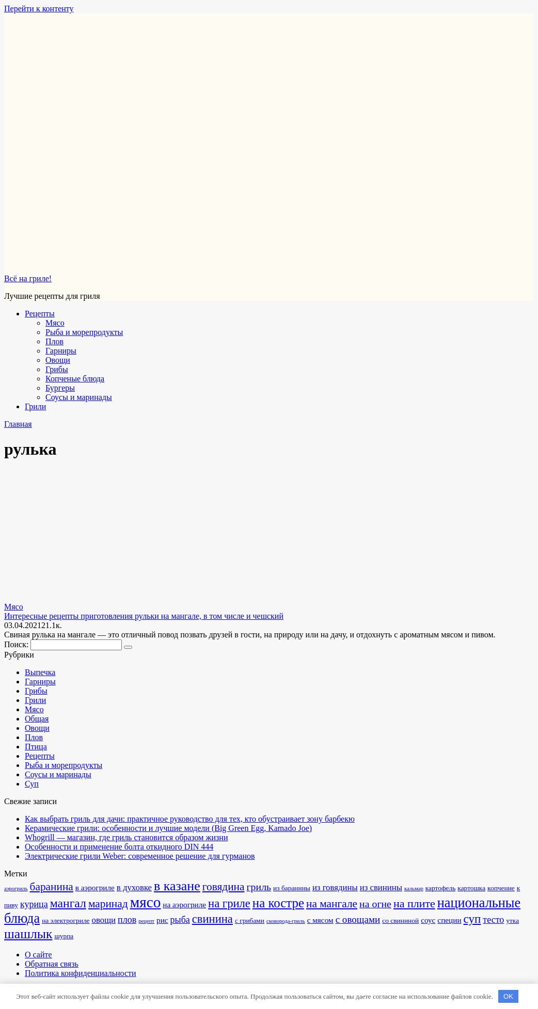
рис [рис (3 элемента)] (162, 920)
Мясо (55, 322)
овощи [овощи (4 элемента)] (104, 920)
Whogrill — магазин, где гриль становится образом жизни (126, 837)
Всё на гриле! (28, 278)
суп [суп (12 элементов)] (472, 918)
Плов (54, 341)
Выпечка (40, 672)
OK (508, 996)
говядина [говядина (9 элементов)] (223, 886)
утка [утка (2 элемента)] (512, 920)
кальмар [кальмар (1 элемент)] (413, 888)
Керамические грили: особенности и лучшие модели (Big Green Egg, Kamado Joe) (168, 828)
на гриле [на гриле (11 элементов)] (229, 903)
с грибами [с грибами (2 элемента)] (249, 920)
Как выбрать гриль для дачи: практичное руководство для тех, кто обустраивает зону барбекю (190, 818)
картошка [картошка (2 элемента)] (471, 888)
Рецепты (40, 313)
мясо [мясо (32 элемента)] (145, 902)
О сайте (38, 954)
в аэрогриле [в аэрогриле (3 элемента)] (95, 887)
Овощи (57, 360)
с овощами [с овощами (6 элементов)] (358, 919)
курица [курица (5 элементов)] (34, 904)
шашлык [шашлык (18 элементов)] (28, 933)
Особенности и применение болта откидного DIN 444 (119, 846)
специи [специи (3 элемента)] (449, 920)
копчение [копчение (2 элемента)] (501, 888)
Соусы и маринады (78, 397)
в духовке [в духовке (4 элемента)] (134, 887)
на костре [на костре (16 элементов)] (278, 903)
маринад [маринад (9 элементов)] (108, 904)
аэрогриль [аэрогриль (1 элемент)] (16, 888)
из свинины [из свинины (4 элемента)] (381, 887)
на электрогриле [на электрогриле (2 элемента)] (65, 920)
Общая (37, 718)
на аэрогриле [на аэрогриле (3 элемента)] (184, 904)
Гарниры (60, 350)
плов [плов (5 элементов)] (127, 920)
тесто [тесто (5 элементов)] (493, 920)
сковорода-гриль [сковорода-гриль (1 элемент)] (285, 921)
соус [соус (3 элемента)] (428, 920)
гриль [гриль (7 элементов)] (258, 886)
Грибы (56, 369)
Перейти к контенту (39, 8)
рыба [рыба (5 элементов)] (180, 920)
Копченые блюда (74, 378)
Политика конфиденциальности (80, 973)
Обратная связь (51, 963)
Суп (32, 783)
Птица (36, 746)
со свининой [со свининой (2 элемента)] (400, 920)
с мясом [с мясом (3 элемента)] (320, 920)
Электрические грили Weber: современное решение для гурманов (140, 856)
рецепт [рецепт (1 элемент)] (146, 921)
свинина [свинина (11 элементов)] (212, 918)
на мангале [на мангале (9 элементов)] (331, 904)
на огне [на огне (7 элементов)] (375, 903)
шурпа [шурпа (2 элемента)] (63, 936)
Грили (35, 406)
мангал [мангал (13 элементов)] (68, 903)
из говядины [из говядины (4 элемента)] (335, 887)
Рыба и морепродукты (84, 332)
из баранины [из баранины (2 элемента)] (291, 888)
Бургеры (60, 387)
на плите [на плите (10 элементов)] (414, 903)
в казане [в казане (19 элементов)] (177, 885)
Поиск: (17, 644)
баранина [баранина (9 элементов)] (51, 886)
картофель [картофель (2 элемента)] (440, 888)
